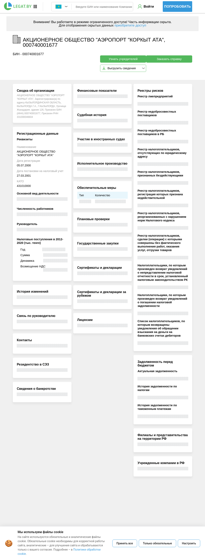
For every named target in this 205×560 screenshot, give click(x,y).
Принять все (125, 543)
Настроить (189, 543)
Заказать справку (169, 59)
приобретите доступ (130, 25)
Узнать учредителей (123, 59)
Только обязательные (157, 543)
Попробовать (177, 6)
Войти (149, 6)
